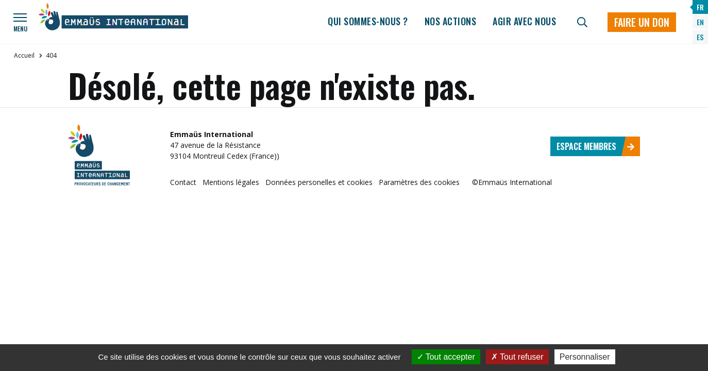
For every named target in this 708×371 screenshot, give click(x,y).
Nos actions (451, 21)
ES (700, 36)
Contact (183, 182)
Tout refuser (517, 356)
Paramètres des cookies (419, 182)
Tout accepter (446, 356)
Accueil (24, 55)
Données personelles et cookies (319, 182)
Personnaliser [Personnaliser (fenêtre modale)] (585, 356)
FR (700, 7)
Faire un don (641, 22)
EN (700, 21)
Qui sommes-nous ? (368, 21)
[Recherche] (582, 22)
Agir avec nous (524, 21)
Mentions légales (231, 182)
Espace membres (596, 146)
